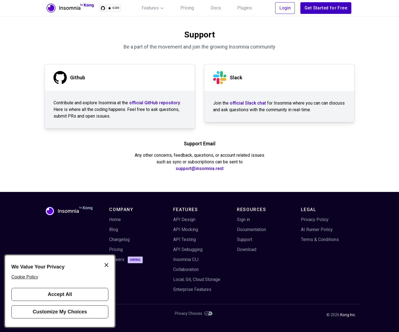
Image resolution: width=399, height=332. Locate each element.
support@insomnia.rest (200, 168)
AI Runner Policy (317, 229)
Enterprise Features (192, 289)
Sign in (243, 219)
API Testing (184, 239)
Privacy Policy (315, 219)
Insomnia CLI (186, 259)
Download (246, 249)
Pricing (187, 8)
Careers (126, 260)
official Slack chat (248, 103)
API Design (184, 219)
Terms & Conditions (320, 239)
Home (115, 219)
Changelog (119, 239)
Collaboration (186, 269)
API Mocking (185, 229)
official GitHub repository (154, 102)
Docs (216, 8)
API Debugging (188, 249)
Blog (113, 229)
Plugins (244, 8)
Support (244, 239)
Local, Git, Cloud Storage (196, 279)
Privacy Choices (194, 313)
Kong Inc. (348, 315)
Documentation (251, 229)
